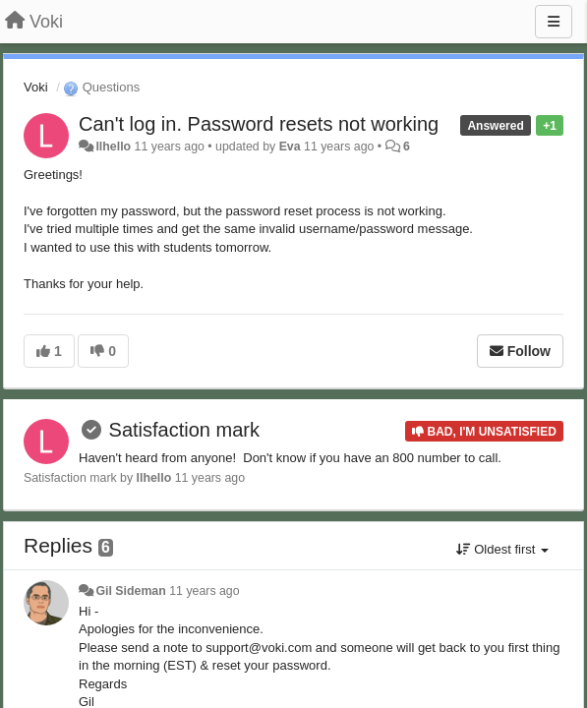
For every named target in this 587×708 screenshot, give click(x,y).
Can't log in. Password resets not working (259, 124)
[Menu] (553, 21)
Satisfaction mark (184, 430)
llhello (113, 146)
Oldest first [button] (502, 549)
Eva (290, 146)
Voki (36, 87)
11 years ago (204, 591)
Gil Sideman (130, 591)
